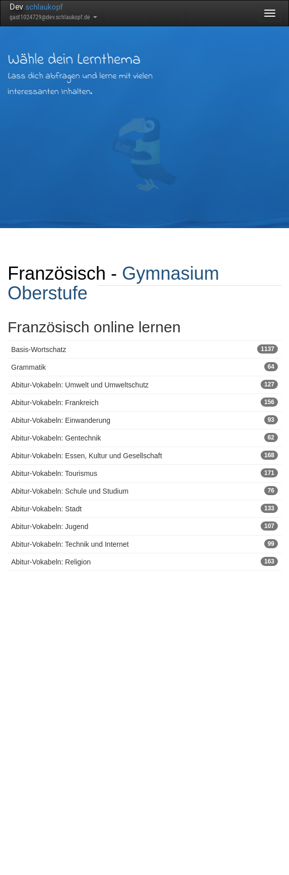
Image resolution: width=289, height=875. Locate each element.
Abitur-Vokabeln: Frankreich (144, 402)
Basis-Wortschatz (144, 349)
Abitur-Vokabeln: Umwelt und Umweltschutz (144, 384)
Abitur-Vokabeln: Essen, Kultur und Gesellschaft (144, 455)
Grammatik (144, 366)
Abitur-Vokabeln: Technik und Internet (144, 543)
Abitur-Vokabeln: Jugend (144, 526)
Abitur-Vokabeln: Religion (144, 561)
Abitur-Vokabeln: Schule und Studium (144, 490)
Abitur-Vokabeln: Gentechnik (144, 437)
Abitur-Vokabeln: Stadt (144, 508)
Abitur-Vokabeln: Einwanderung (144, 419)
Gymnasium (170, 273)
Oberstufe (48, 293)
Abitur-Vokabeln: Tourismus (144, 472)
